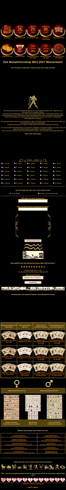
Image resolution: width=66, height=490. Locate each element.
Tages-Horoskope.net (51, 440)
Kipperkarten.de (19, 448)
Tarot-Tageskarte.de (51, 436)
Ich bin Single (15, 193)
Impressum (26, 483)
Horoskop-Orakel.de (19, 436)
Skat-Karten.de (51, 444)
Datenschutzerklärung (37, 483)
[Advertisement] (33, 13)
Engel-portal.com (19, 452)
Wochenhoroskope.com (19, 444)
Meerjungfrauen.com (51, 452)
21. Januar (6, 163)
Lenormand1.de (51, 448)
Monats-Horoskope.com (19, 440)
